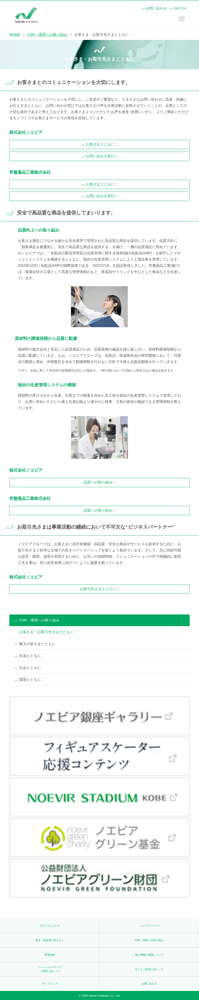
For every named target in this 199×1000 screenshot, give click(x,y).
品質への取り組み (97, 482)
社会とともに (30, 668)
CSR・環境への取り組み (47, 34)
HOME (14, 34)
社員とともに (30, 656)
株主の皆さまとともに (37, 644)
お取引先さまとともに (98, 589)
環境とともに (30, 679)
